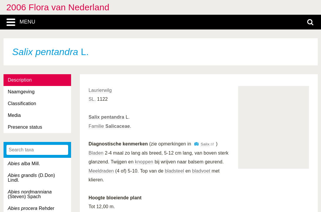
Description (20, 79)
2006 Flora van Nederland (58, 7)
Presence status (25, 127)
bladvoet (201, 170)
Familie (109, 126)
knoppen (144, 161)
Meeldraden (101, 170)
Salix (205, 144)
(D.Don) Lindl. (31, 178)
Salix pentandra (107, 117)
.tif (207, 144)
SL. (92, 99)
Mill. (24, 163)
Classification (22, 103)
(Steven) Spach (30, 194)
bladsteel (174, 170)
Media (14, 115)
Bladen (96, 152)
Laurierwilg (100, 90)
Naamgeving (21, 91)
